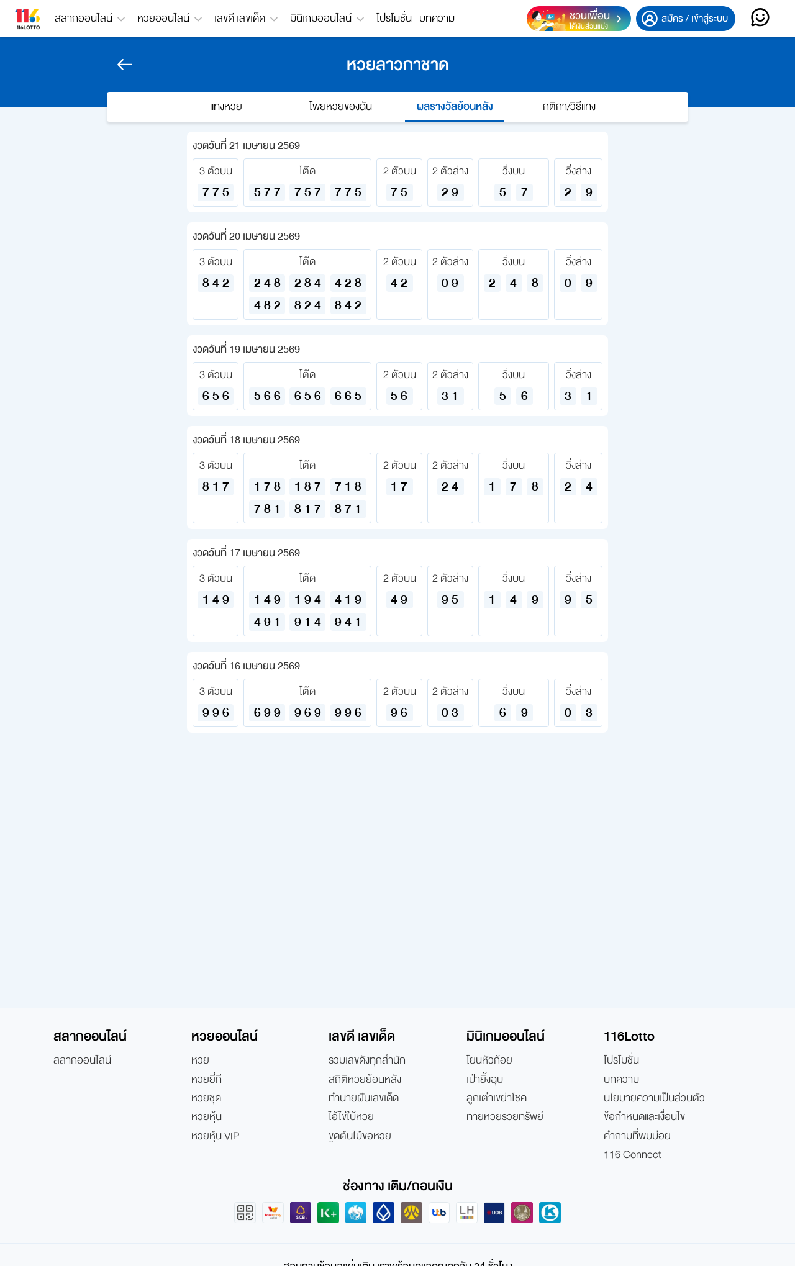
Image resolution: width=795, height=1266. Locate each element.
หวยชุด (206, 1098)
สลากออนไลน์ (82, 1060)
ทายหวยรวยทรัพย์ (504, 1117)
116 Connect (632, 1155)
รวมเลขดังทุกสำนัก (367, 1060)
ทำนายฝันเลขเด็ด (364, 1098)
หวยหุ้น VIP (215, 1136)
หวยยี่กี (206, 1080)
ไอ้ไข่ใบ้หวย (351, 1117)
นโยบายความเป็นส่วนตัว (654, 1098)
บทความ (437, 18)
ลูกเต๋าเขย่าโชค (496, 1098)
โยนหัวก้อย (489, 1060)
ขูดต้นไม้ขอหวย (360, 1136)
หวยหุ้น (206, 1117)
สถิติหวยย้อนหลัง (365, 1080)
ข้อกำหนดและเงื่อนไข (644, 1117)
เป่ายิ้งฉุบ (484, 1080)
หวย (200, 1060)
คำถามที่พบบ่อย (637, 1136)
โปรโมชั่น (394, 18)
